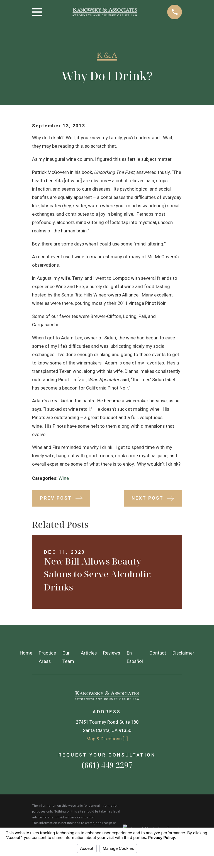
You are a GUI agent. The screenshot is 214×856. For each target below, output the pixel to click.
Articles (89, 653)
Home (26, 653)
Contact (157, 653)
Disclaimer (183, 653)
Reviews (111, 653)
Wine (64, 478)
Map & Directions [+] (107, 738)
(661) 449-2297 (107, 765)
